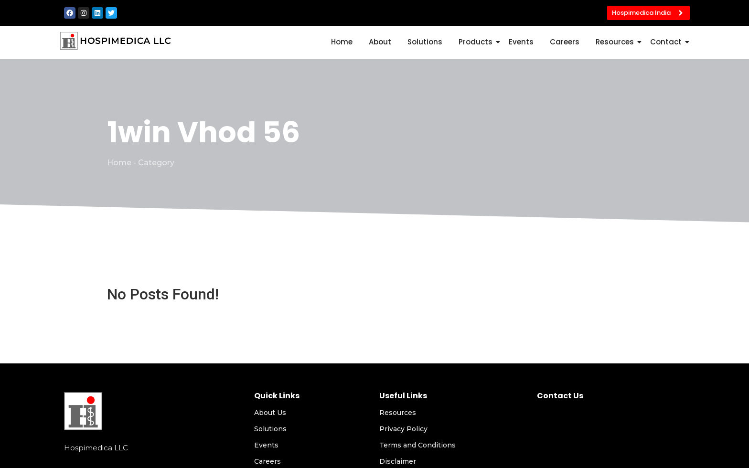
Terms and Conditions (417, 445)
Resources (616, 42)
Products (477, 42)
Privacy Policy (403, 429)
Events (521, 42)
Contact (667, 42)
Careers (564, 42)
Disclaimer (397, 461)
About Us (270, 412)
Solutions (424, 42)
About (380, 42)
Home (342, 42)
